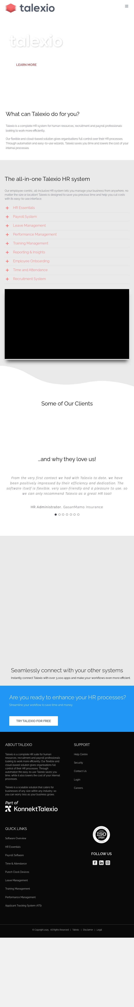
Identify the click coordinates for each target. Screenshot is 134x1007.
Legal (99, 930)
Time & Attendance (16, 863)
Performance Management (20, 897)
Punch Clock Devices (17, 872)
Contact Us (80, 771)
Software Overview (15, 838)
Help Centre (81, 754)
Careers (78, 788)
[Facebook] (95, 862)
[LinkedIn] (101, 862)
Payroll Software (14, 855)
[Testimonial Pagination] (56, 515)
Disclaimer (88, 930)
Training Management (17, 888)
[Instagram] (108, 862)
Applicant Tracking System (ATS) (23, 905)
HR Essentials (13, 846)
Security (78, 762)
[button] (67, 208)
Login (77, 779)
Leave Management (16, 880)
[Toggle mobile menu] (127, 6)
